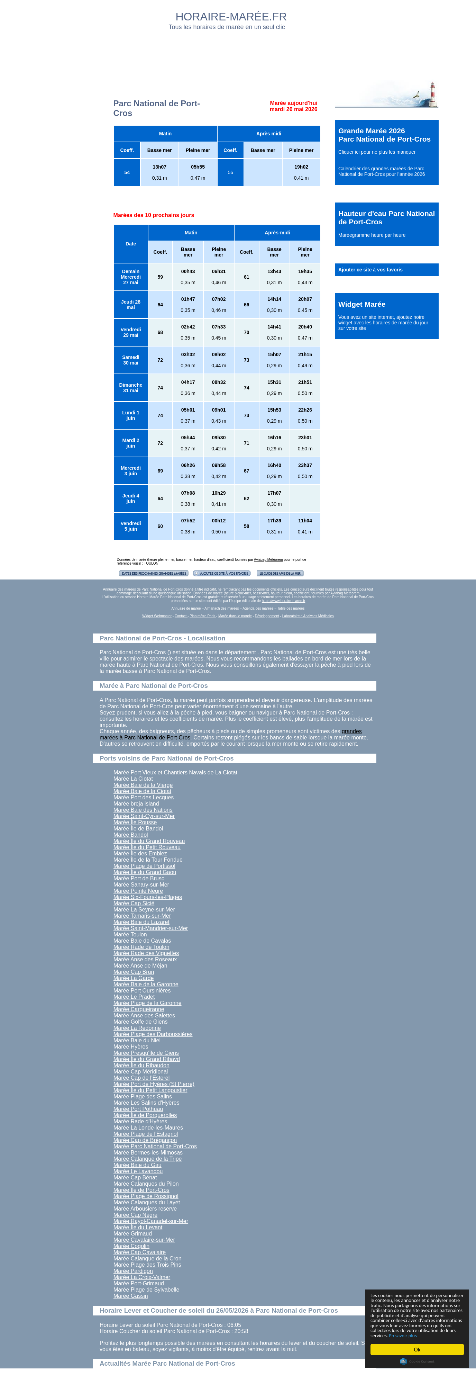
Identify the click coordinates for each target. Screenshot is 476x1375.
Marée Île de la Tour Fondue (148, 860)
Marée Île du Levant (137, 1227)
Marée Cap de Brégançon (145, 1140)
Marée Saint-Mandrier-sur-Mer (150, 928)
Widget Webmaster (157, 616)
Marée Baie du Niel (137, 1040)
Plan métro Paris (203, 616)
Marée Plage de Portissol (144, 866)
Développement (267, 616)
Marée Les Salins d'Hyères (146, 1103)
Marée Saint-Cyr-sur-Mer (144, 816)
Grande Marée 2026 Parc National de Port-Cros (384, 135)
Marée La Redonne (137, 1028)
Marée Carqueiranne (138, 1009)
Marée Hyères (130, 1047)
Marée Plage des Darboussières (153, 1034)
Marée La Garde (133, 978)
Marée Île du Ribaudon (141, 1065)
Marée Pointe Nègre (138, 891)
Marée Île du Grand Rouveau (149, 841)
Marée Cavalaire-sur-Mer (144, 1240)
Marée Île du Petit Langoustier (150, 1090)
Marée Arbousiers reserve (145, 1209)
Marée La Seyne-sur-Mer (144, 910)
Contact (181, 616)
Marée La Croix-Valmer (141, 1277)
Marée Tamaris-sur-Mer (142, 916)
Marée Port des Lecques (143, 797)
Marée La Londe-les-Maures (148, 1128)
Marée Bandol (130, 835)
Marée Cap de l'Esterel (141, 1078)
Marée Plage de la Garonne (147, 1003)
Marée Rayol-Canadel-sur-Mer (150, 1221)
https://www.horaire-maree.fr (283, 601)
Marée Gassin (130, 1296)
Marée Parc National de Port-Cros (155, 1146)
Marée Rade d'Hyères (140, 1121)
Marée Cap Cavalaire (139, 1252)
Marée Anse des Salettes (144, 1015)
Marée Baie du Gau (137, 1165)
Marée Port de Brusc (138, 878)
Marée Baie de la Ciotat (142, 791)
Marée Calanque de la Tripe (147, 1159)
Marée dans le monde (235, 616)
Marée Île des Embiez (140, 853)
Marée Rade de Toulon (141, 947)
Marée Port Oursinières (142, 991)
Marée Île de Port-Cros (141, 1190)
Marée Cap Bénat (135, 1177)
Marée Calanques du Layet (146, 1202)
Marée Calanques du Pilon (146, 1184)
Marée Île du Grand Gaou (144, 872)
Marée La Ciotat (133, 779)
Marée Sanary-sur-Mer (141, 885)
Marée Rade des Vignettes (146, 953)
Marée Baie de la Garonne (145, 984)
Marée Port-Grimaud (138, 1283)
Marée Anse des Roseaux (145, 959)
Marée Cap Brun (133, 972)
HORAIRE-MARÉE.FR (231, 16)
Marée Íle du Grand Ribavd (146, 1059)
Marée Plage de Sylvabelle (146, 1290)
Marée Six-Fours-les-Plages (147, 897)
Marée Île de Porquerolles (145, 1115)
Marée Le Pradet (134, 997)
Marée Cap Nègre (135, 1215)
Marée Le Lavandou (138, 1171)
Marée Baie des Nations (143, 810)
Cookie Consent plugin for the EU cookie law (417, 1361)
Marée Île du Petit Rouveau (147, 847)
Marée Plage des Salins (142, 1096)
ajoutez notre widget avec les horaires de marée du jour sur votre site (383, 322)
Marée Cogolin (131, 1246)
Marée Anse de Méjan (140, 966)
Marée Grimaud (132, 1234)
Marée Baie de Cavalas (142, 941)
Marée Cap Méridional (140, 1072)
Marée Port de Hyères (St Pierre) (153, 1084)
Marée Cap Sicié (133, 903)
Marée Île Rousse (135, 822)
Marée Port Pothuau (138, 1109)
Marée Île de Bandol (138, 829)
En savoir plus (408, 1335)
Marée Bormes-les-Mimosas (148, 1153)
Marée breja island (136, 804)
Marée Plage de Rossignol (145, 1196)
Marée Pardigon (133, 1271)
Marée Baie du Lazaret (141, 922)
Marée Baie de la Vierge (143, 785)
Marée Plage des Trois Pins (147, 1265)
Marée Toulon (130, 934)
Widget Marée (361, 304)
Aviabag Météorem (268, 559)
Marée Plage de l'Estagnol (145, 1134)
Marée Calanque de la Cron (147, 1258)
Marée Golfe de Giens (140, 1022)
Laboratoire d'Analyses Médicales (308, 616)
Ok (417, 1349)
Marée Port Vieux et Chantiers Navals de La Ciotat (175, 772)
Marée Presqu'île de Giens (146, 1053)
